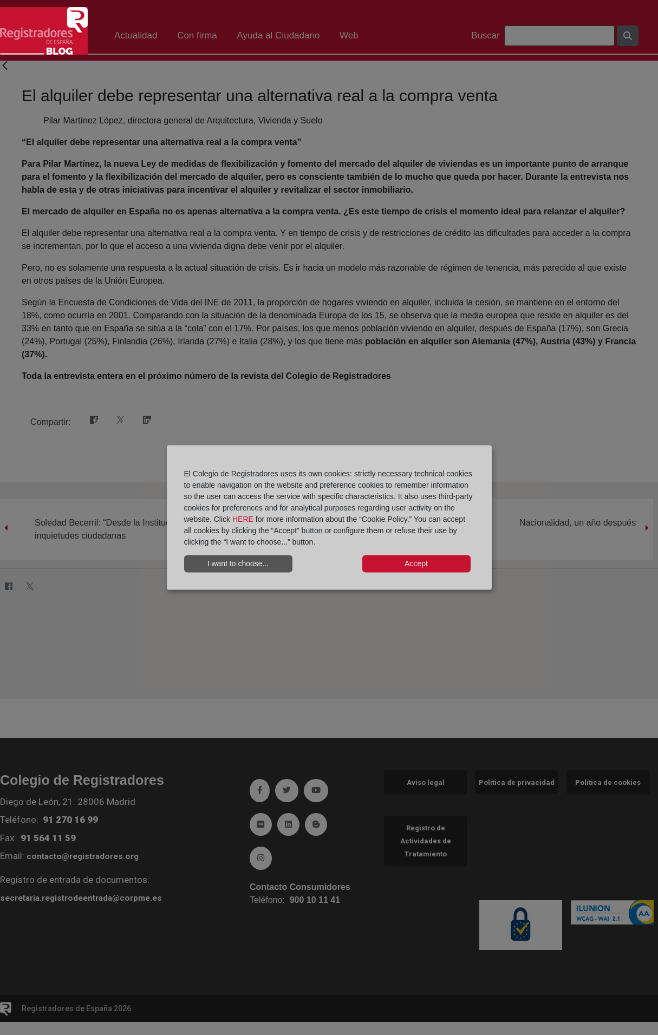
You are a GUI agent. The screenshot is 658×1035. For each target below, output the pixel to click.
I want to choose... (238, 563)
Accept (416, 563)
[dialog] (329, 518)
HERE (242, 518)
